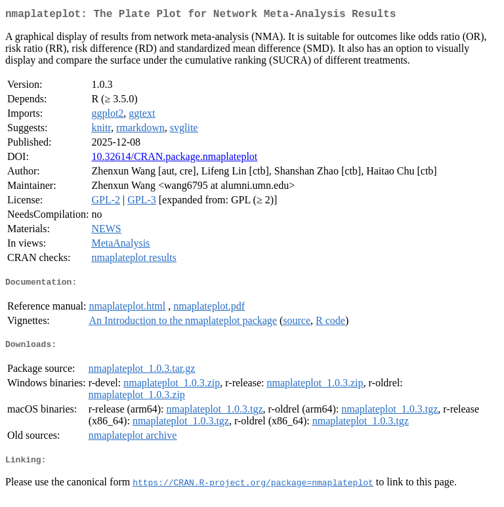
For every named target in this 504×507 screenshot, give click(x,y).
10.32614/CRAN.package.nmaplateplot (174, 159)
